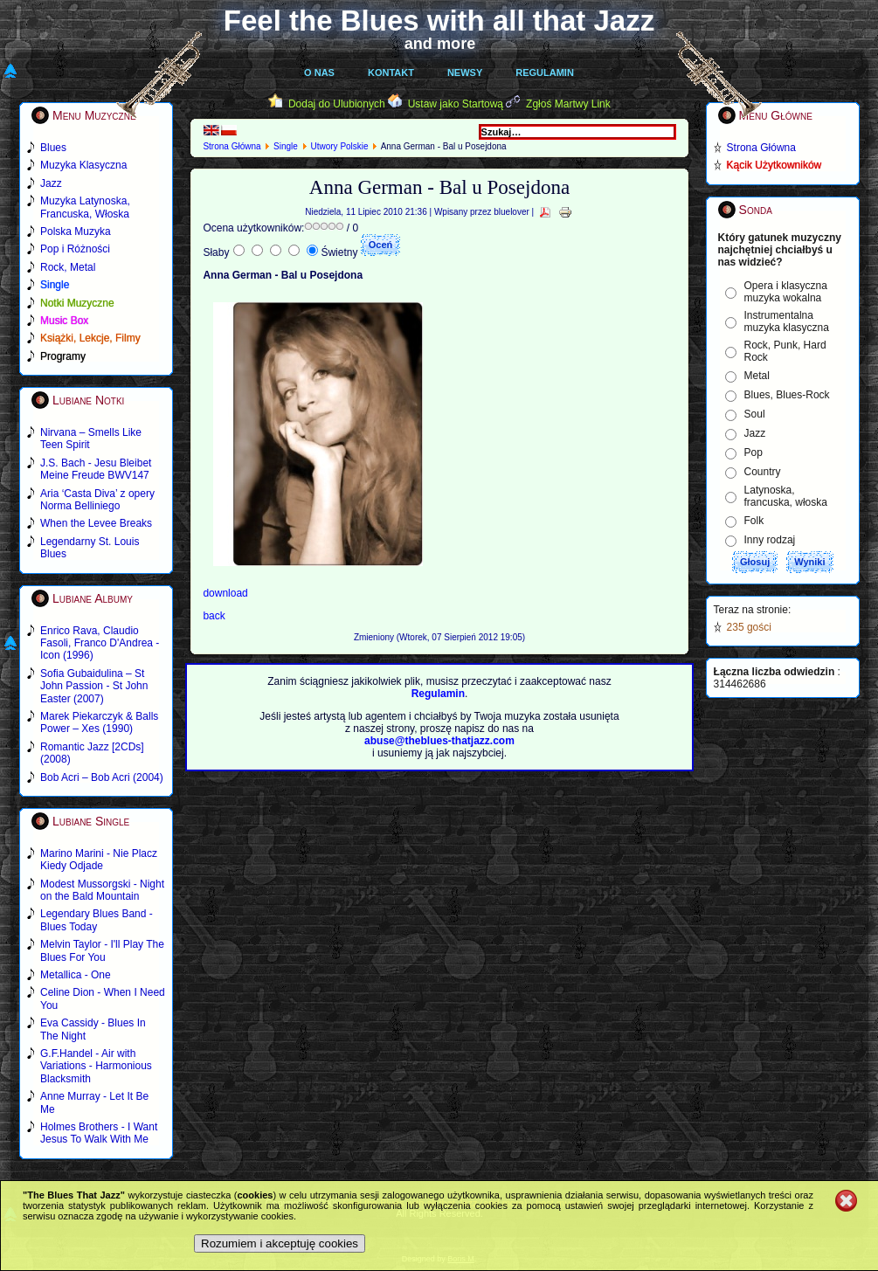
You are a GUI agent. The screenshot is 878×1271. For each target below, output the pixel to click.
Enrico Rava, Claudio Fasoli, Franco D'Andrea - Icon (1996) (99, 643)
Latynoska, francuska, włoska (785, 496)
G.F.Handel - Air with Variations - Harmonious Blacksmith (96, 1066)
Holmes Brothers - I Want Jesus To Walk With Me (98, 1133)
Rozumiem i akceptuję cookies (279, 1243)
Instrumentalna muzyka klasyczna (786, 321)
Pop (753, 452)
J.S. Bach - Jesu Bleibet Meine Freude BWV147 (95, 469)
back (214, 616)
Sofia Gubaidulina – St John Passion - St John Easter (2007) (94, 686)
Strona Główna (231, 146)
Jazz (755, 433)
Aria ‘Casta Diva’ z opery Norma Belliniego (97, 499)
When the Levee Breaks (96, 523)
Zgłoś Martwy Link (568, 104)
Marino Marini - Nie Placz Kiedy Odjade (98, 859)
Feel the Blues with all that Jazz (439, 20)
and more (440, 43)
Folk (754, 521)
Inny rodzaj (770, 540)
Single (285, 146)
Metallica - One (75, 975)
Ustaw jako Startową (455, 104)
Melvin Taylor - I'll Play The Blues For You (102, 950)
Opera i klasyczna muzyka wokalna (785, 292)
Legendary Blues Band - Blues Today (96, 920)
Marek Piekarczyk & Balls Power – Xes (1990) (99, 722)
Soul (754, 414)
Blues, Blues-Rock (787, 395)
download (225, 593)
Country (762, 472)
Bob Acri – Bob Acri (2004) (101, 777)
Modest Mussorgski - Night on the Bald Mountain (102, 890)
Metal (757, 376)
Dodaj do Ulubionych (336, 104)
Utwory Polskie (339, 146)
